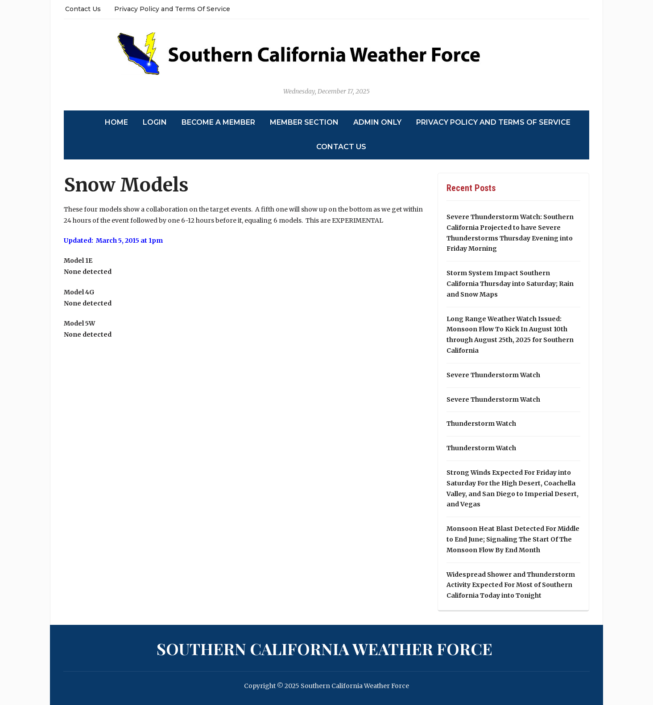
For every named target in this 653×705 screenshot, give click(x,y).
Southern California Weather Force (324, 648)
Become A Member (218, 122)
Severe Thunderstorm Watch (493, 375)
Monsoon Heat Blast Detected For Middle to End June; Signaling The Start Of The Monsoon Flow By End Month (512, 539)
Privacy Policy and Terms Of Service (172, 9)
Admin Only (377, 122)
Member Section (304, 122)
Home (116, 122)
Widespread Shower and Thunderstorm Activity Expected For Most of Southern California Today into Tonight (510, 585)
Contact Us (83, 9)
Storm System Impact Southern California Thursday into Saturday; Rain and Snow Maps (510, 283)
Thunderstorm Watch (481, 424)
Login (155, 122)
